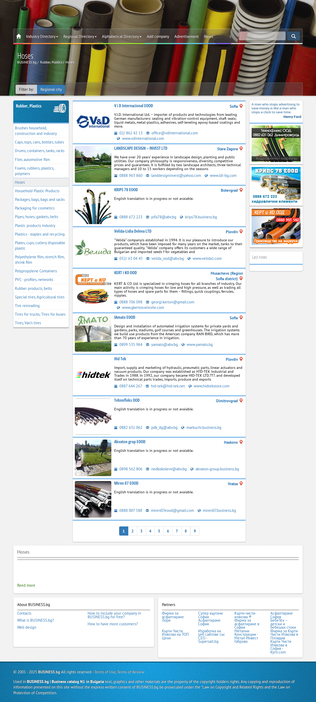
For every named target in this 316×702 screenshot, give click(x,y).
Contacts (24, 613)
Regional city (51, 89)
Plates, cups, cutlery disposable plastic (40, 245)
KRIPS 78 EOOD (126, 190)
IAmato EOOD (124, 317)
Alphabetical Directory (122, 36)
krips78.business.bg (198, 216)
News (208, 36)
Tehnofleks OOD (127, 400)
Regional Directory (80, 36)
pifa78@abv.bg (161, 216)
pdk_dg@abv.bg (162, 427)
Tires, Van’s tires (28, 322)
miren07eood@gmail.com (170, 510)
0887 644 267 (128, 385)
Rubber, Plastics (28, 106)
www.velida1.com (204, 258)
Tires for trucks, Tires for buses (40, 314)
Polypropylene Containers (36, 270)
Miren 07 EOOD (126, 483)
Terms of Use (105, 671)
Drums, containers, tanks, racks (39, 150)
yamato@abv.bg (162, 344)
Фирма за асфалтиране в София (246, 624)
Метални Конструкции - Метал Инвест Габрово (246, 636)
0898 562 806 (128, 468)
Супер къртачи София (210, 615)
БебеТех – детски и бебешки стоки (283, 624)
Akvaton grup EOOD (129, 442)
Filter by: (26, 89)
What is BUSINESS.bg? (35, 620)
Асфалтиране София (281, 615)
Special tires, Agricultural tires (39, 297)
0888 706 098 (128, 301)
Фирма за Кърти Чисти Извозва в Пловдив (284, 634)
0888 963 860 (128, 175)
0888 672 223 (128, 216)
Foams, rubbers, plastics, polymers (34, 171)
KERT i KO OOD (125, 272)
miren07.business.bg (217, 510)
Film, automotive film (32, 159)
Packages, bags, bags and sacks (40, 199)
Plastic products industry (35, 225)
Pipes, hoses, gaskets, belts (36, 216)
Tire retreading (27, 305)
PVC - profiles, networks (34, 279)
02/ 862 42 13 (128, 132)
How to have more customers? (113, 624)
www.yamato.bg (197, 344)
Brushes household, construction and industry (36, 130)
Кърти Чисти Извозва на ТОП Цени (175, 634)
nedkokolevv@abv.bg (166, 468)
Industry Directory (42, 36)
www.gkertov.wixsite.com (140, 307)
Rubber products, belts (33, 288)
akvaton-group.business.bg (214, 468)
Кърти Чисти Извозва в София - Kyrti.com (280, 647)
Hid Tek (120, 359)
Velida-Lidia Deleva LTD (132, 231)
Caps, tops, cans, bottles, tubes (39, 142)
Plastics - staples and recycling (40, 234)
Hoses (20, 182)
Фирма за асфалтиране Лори (173, 616)
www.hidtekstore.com (209, 385)
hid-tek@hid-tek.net (165, 385)
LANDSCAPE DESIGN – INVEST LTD (140, 148)
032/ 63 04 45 (128, 258)
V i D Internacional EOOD (133, 106)
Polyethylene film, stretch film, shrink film (40, 259)
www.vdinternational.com (140, 138)
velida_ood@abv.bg (165, 258)
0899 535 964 (128, 344)
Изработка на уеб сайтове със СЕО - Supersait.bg (211, 636)
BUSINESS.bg (49, 671)
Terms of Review (130, 671)
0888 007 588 (128, 510)
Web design (26, 627)
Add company (158, 36)
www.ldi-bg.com (220, 175)
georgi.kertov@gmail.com (170, 301)
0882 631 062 (128, 427)
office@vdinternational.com (172, 132)
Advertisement (186, 36)
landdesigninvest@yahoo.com (173, 175)
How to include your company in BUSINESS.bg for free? (114, 615)
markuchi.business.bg (201, 427)
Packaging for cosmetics (34, 208)
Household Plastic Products (37, 190)
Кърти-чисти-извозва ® (245, 615)
